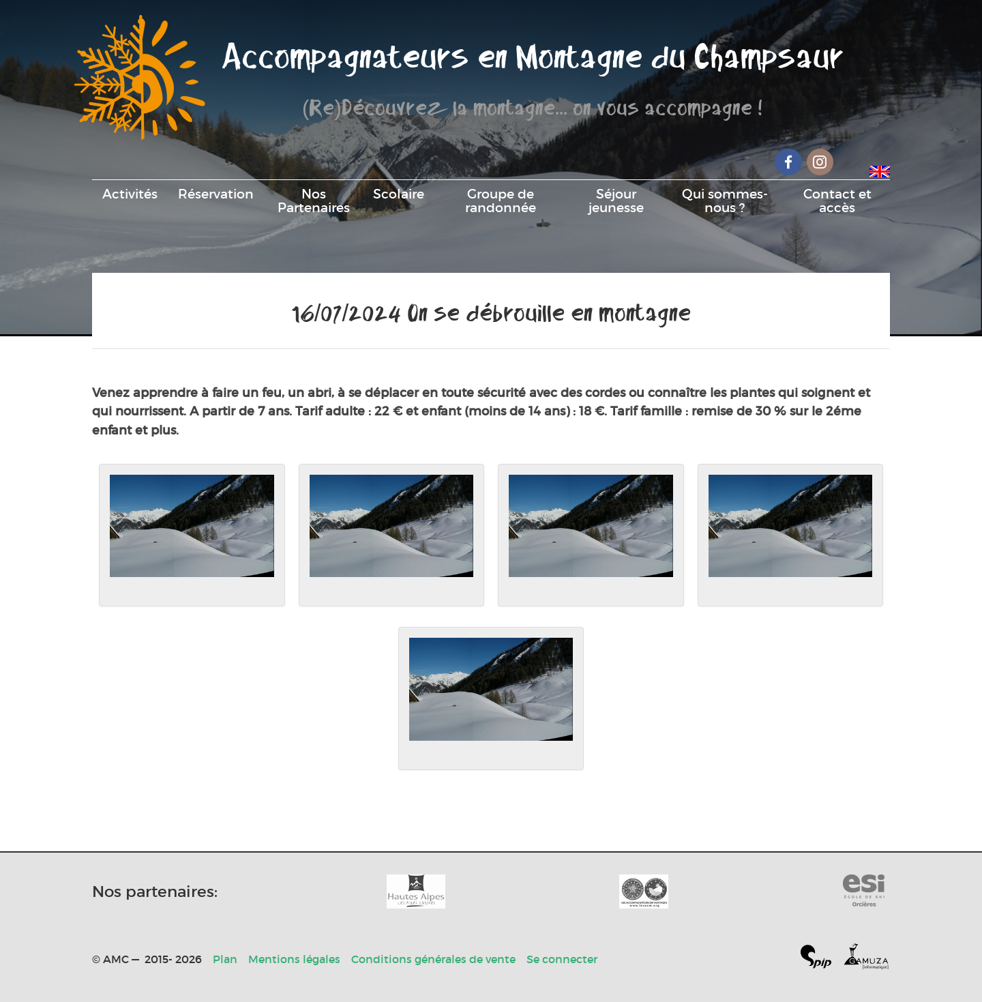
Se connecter (561, 959)
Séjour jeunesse (616, 201)
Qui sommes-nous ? (725, 201)
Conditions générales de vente (433, 959)
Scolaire (398, 194)
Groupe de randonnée (500, 201)
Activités (130, 194)
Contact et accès (837, 201)
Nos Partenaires (314, 201)
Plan (225, 959)
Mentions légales (294, 959)
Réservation (216, 194)
